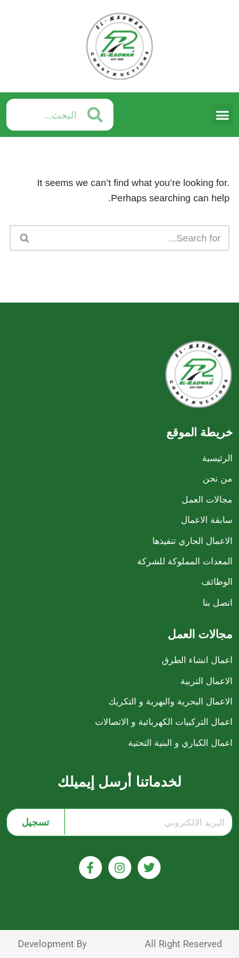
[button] (222, 114)
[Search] (133, 238)
